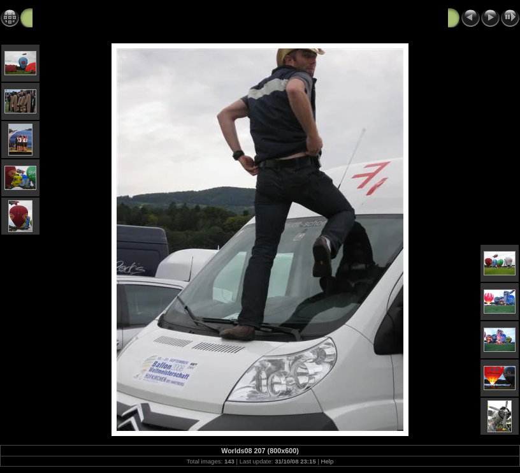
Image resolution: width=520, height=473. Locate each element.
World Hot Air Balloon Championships (115, 17)
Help (327, 461)
